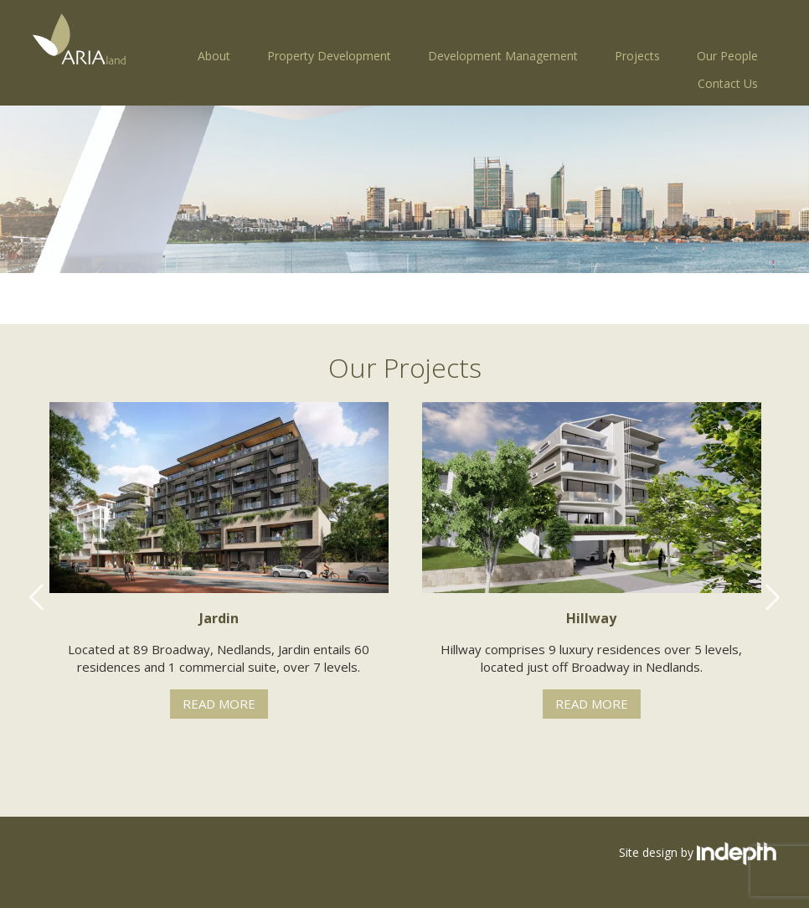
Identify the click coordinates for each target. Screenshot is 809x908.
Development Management (503, 56)
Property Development (329, 56)
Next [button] (772, 597)
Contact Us (728, 83)
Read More (219, 703)
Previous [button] (37, 597)
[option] (219, 560)
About (214, 56)
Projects (637, 56)
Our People (727, 56)
